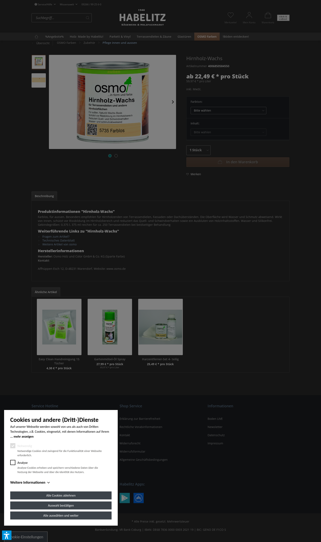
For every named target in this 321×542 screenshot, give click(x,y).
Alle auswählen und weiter (61, 515)
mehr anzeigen (24, 436)
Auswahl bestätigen (61, 505)
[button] (6, 535)
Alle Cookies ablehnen (61, 495)
